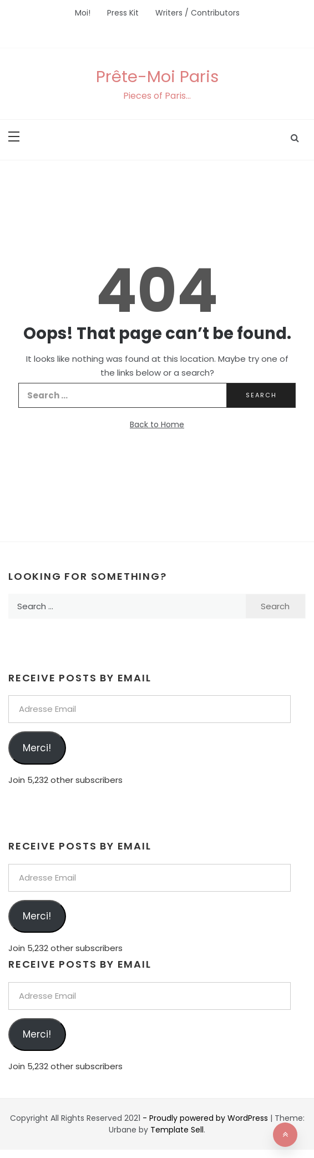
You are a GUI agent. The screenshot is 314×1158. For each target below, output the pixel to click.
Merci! (37, 748)
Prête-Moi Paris (157, 76)
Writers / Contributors (197, 12)
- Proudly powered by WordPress (206, 1118)
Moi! (82, 12)
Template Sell (177, 1129)
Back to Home (157, 424)
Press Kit (123, 12)
